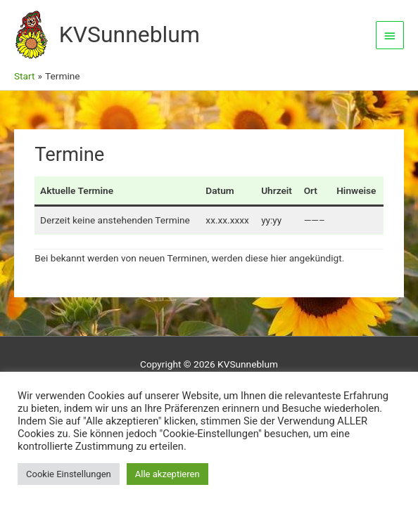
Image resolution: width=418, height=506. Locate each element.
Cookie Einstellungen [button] (68, 474)
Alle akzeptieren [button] (167, 474)
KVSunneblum (129, 34)
